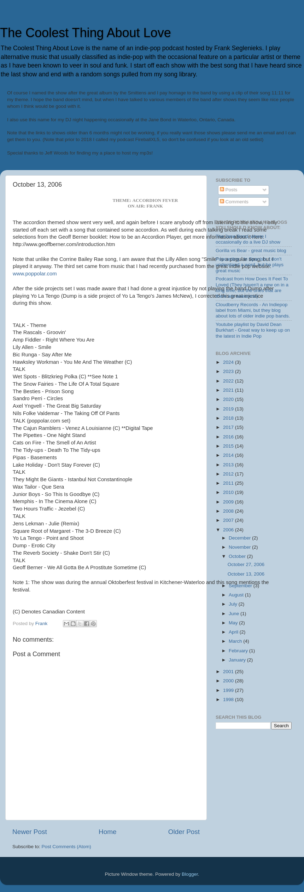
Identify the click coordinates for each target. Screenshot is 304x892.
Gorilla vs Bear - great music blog (251, 250)
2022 (229, 381)
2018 (229, 418)
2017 (229, 427)
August (237, 594)
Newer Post (29, 831)
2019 (229, 409)
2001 (229, 671)
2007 (229, 520)
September (241, 585)
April (234, 632)
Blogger (190, 874)
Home (107, 831)
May (234, 622)
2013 (229, 464)
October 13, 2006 (246, 574)
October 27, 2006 (246, 564)
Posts (229, 189)
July (234, 604)
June (234, 613)
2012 (229, 474)
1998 (229, 699)
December (240, 538)
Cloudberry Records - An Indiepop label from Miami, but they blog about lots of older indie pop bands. (253, 310)
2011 (229, 483)
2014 (229, 455)
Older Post (184, 831)
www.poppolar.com (35, 273)
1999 (229, 690)
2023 (229, 371)
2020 (229, 399)
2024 (229, 362)
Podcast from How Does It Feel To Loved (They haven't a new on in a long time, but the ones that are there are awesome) (252, 287)
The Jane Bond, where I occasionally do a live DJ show (248, 239)
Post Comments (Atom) (66, 846)
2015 (229, 446)
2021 (229, 390)
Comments (234, 201)
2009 (229, 502)
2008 (229, 511)
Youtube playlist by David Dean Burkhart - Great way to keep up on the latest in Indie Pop (253, 330)
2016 (229, 436)
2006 (229, 529)
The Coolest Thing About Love (85, 32)
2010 (229, 492)
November (240, 547)
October (238, 556)
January (238, 660)
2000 (229, 680)
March (236, 641)
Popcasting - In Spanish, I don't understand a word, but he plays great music (249, 264)
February (239, 650)
